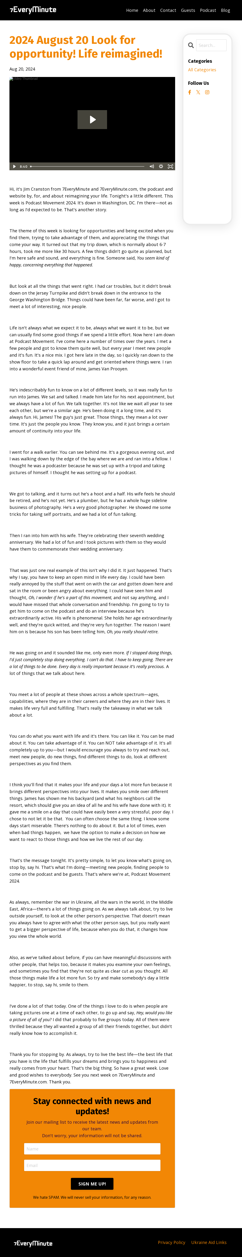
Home (132, 10)
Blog (225, 10)
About (149, 10)
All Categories (202, 69)
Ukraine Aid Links (209, 1242)
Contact (168, 10)
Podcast (208, 10)
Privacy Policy (171, 1242)
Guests (188, 10)
